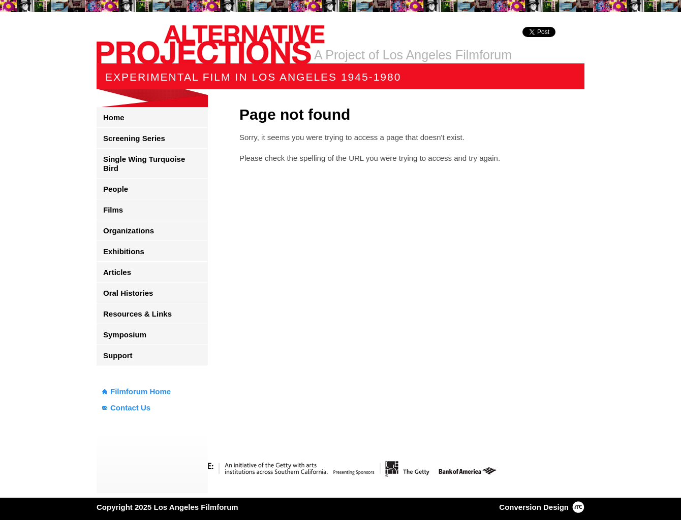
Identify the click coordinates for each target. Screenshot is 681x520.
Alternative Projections (211, 44)
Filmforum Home (140, 391)
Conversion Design (534, 507)
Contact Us (130, 407)
